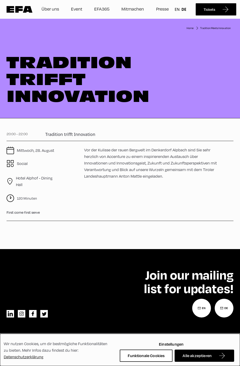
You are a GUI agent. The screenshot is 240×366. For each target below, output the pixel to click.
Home (190, 28)
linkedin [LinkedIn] (10, 313)
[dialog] (120, 350)
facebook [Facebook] (33, 313)
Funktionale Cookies (146, 355)
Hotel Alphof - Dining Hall (34, 181)
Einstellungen (171, 344)
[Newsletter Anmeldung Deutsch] (224, 308)
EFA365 (101, 9)
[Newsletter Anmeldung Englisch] (201, 308)
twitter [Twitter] (44, 313)
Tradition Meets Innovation (215, 28)
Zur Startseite (20, 9)
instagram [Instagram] (21, 313)
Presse (162, 9)
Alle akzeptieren (197, 355)
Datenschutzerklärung (23, 356)
